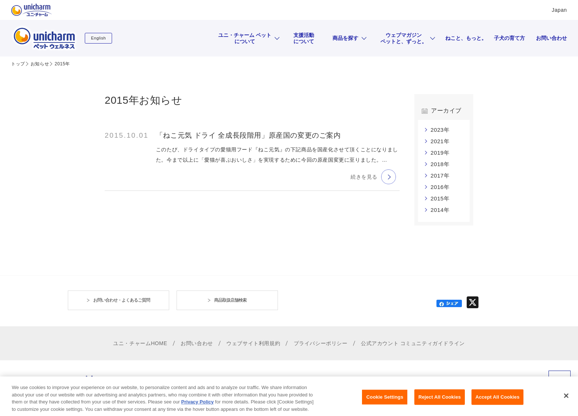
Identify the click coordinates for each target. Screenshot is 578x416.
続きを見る (364, 177)
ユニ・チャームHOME (140, 343)
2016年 (440, 187)
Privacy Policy (197, 407)
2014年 (440, 210)
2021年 (440, 141)
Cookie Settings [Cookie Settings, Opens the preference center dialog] (384, 402)
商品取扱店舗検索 (230, 300)
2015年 (440, 198)
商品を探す (345, 38)
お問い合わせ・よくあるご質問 (121, 300)
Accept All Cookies (498, 402)
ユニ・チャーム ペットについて (244, 38)
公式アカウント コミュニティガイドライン (413, 343)
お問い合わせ (551, 38)
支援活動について (303, 38)
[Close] (566, 401)
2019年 (440, 152)
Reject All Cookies (439, 402)
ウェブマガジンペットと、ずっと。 (403, 38)
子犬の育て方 (509, 38)
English (98, 38)
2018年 (440, 164)
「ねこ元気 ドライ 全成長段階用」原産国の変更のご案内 (248, 135)
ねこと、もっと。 (466, 38)
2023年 (440, 130)
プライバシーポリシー (321, 343)
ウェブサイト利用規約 (253, 343)
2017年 (440, 175)
